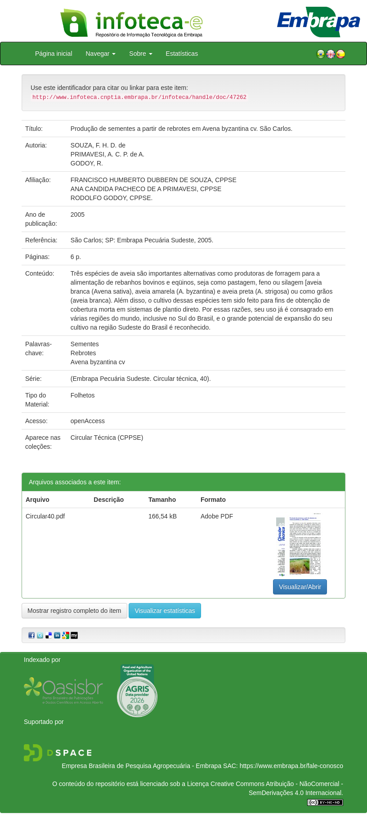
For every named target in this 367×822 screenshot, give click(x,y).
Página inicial (53, 53)
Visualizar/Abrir (300, 586)
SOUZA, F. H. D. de (98, 145)
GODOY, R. (87, 163)
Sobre (140, 53)
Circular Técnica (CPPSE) (107, 437)
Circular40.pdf (45, 516)
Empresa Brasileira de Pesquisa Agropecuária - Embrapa (141, 765)
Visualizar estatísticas (164, 610)
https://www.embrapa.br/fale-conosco (291, 765)
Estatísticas (182, 53)
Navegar (101, 53)
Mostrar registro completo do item (74, 610)
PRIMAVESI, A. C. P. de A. (107, 154)
